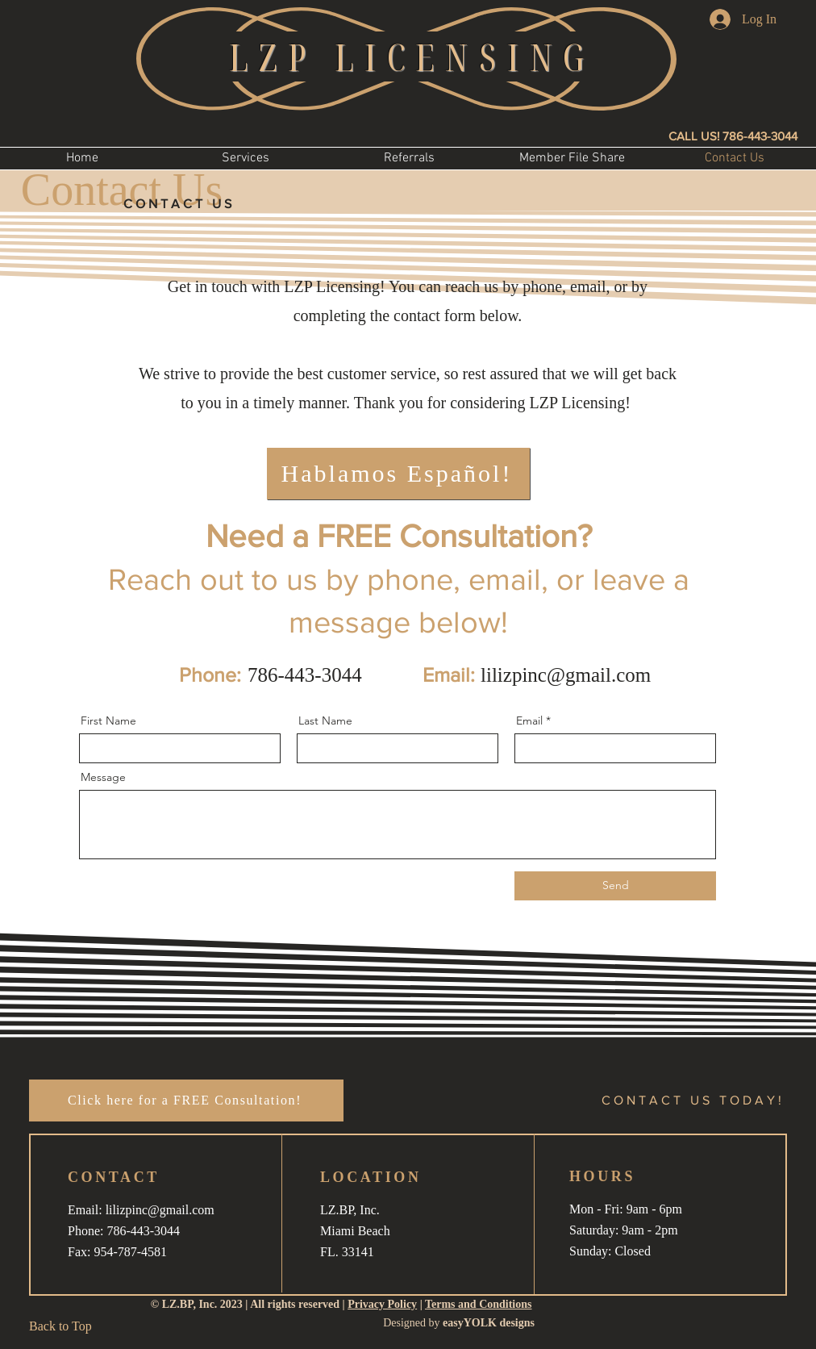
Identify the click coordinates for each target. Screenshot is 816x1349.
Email (529, 720)
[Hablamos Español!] (398, 473)
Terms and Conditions (478, 1304)
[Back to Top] (65, 1326)
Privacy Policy (382, 1304)
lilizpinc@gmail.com (566, 675)
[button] (245, 158)
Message (103, 777)
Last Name (325, 720)
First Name (108, 720)
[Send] (615, 885)
